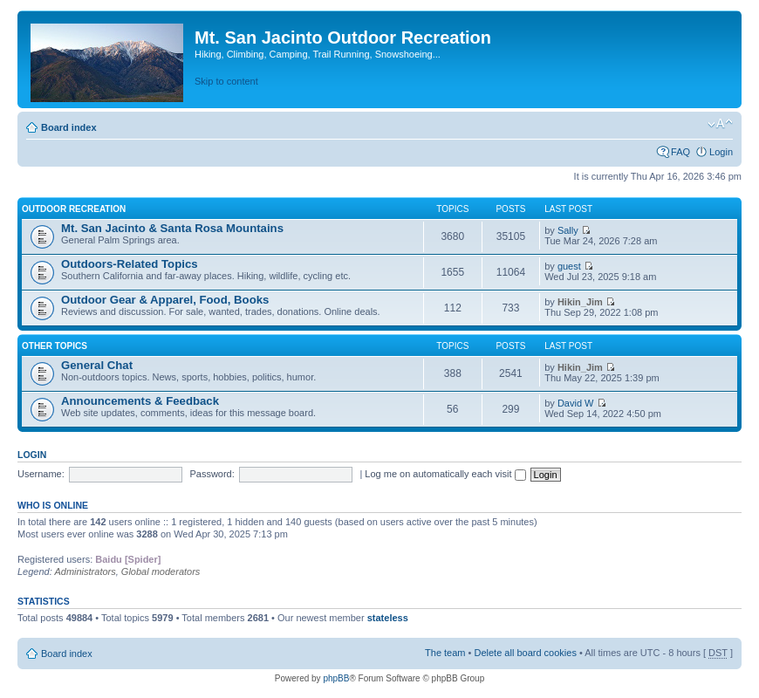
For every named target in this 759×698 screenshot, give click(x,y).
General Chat (97, 365)
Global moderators (161, 571)
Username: (41, 474)
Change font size (720, 124)
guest (569, 266)
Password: (211, 474)
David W (575, 403)
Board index (69, 127)
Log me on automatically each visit (445, 474)
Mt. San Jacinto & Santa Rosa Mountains (172, 228)
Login (721, 152)
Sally (567, 230)
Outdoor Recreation (74, 209)
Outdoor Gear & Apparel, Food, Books (165, 299)
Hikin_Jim (580, 302)
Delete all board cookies (525, 652)
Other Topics (54, 346)
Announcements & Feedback (140, 400)
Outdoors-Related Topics (129, 263)
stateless (387, 617)
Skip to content (226, 81)
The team (445, 652)
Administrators (84, 571)
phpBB (336, 678)
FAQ (680, 152)
